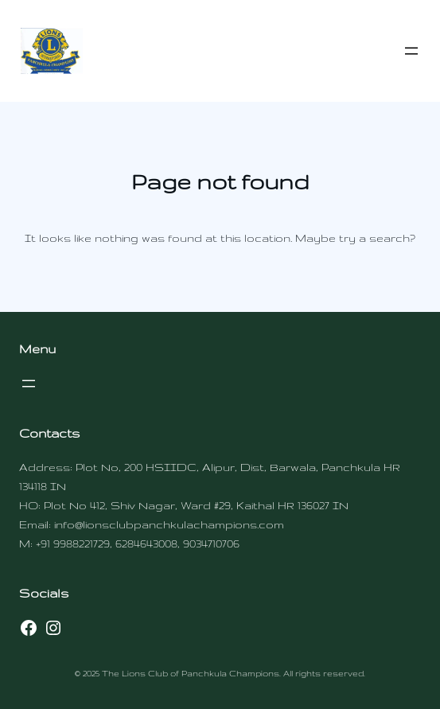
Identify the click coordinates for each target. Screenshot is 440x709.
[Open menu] (411, 50)
